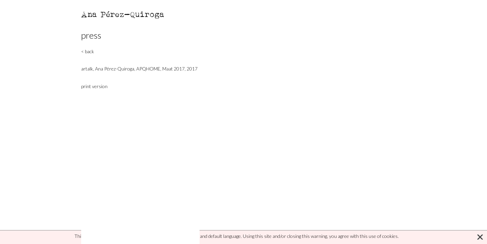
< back (87, 51)
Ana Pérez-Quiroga (123, 14)
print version (94, 86)
